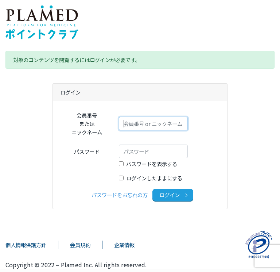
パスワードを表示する (151, 164)
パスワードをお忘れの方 (120, 195)
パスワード (87, 151)
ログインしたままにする (154, 178)
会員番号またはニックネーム (86, 123)
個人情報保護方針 (25, 245)
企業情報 (124, 245)
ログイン (170, 195)
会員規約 (80, 245)
